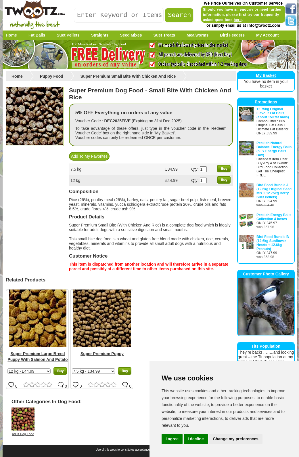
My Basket (266, 75)
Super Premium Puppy (102, 353)
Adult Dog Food (23, 434)
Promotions (266, 102)
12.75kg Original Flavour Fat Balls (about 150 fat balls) (272, 113)
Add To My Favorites (89, 156)
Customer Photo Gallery (266, 274)
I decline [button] (196, 439)
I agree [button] (172, 439)
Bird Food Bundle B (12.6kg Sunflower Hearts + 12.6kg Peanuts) (272, 243)
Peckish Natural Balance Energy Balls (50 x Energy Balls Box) (274, 149)
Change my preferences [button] (235, 439)
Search (179, 15)
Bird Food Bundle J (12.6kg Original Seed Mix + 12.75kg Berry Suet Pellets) (274, 191)
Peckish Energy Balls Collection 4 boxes (273, 217)
